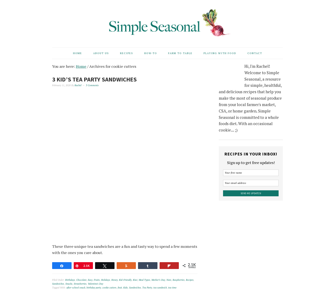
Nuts (168, 279)
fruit (120, 287)
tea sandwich (160, 287)
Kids (125, 287)
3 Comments (92, 85)
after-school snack (75, 287)
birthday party (94, 287)
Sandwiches (58, 283)
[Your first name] (251, 173)
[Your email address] (251, 183)
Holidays (105, 279)
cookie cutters (109, 287)
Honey (114, 279)
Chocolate (81, 279)
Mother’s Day (158, 279)
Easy (90, 279)
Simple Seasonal (167, 21)
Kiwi (135, 279)
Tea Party (147, 287)
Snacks (68, 283)
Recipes (190, 279)
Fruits (97, 279)
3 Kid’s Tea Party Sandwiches (94, 79)
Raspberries (179, 279)
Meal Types (144, 279)
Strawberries (80, 283)
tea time (172, 287)
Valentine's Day (95, 283)
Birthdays (70, 279)
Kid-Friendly (125, 279)
